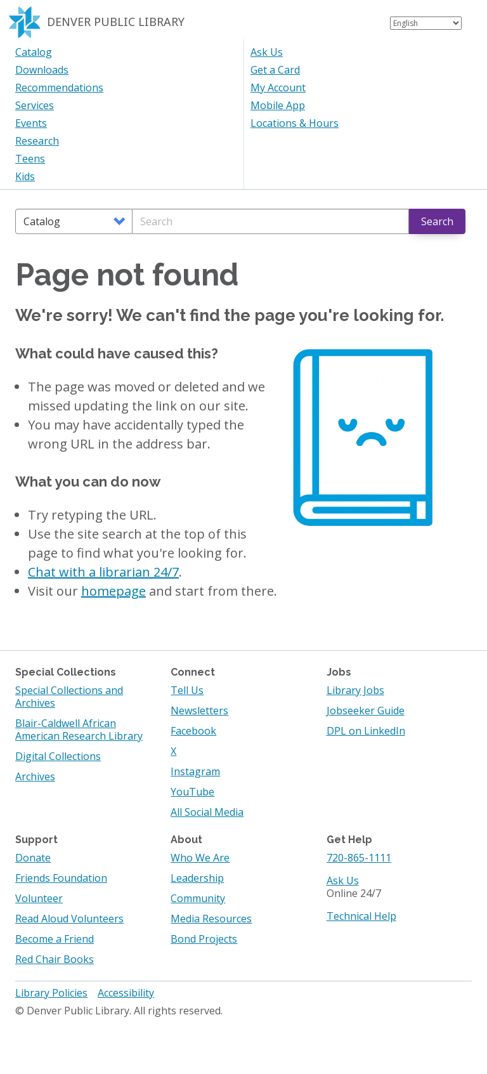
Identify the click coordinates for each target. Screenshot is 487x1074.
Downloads (41, 69)
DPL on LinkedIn (366, 731)
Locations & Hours (294, 123)
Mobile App (277, 105)
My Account (278, 87)
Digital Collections (58, 756)
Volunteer (39, 898)
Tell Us (187, 690)
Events (31, 123)
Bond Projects (204, 939)
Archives (35, 776)
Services (34, 105)
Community (198, 898)
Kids (25, 176)
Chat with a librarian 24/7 (103, 571)
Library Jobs (355, 690)
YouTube (192, 792)
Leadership (197, 878)
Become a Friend (54, 939)
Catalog (33, 52)
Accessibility (126, 993)
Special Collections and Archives (69, 696)
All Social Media (207, 812)
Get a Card (275, 69)
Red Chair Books (54, 959)
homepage (113, 590)
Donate (33, 858)
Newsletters (199, 710)
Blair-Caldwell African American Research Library (79, 729)
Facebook (193, 731)
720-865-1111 (359, 858)
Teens (30, 158)
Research (37, 140)
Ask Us (266, 52)
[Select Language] (426, 23)
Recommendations (59, 87)
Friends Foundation (61, 878)
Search (437, 221)
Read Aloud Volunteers (69, 919)
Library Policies (51, 993)
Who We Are (200, 858)
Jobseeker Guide (366, 710)
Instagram (195, 771)
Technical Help (361, 916)
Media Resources (211, 919)
